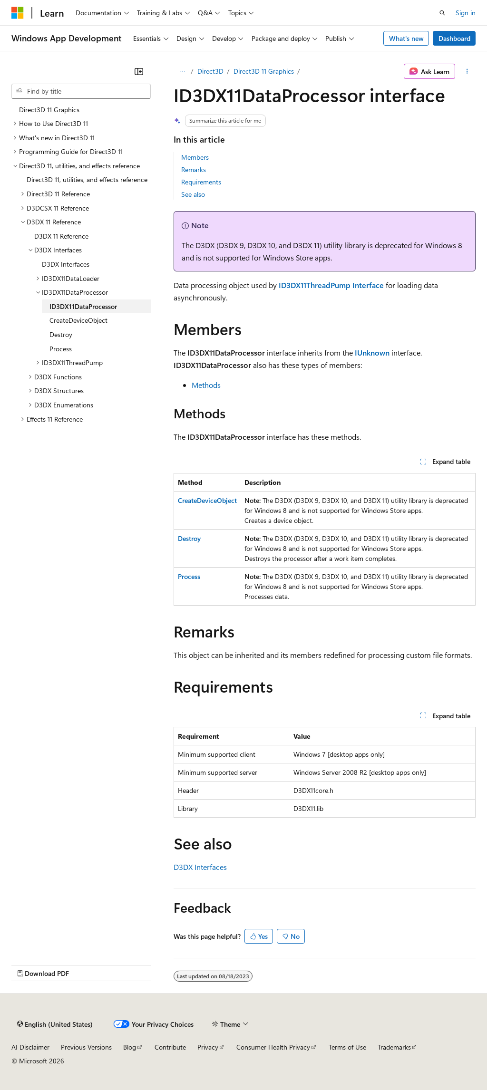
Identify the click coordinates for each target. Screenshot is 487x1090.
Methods (206, 385)
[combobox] (81, 91)
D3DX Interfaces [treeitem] (65, 264)
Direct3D (210, 71)
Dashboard (454, 38)
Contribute (170, 1046)
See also (193, 194)
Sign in (466, 12)
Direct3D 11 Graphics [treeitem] (49, 109)
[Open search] (442, 12)
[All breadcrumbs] (182, 71)
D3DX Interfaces (200, 867)
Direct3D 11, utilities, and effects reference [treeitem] (87, 179)
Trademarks (394, 1046)
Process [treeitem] (60, 348)
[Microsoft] (17, 13)
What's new (406, 38)
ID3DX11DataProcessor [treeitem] (83, 306)
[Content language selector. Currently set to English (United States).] (54, 1024)
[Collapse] (139, 71)
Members (195, 157)
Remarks (193, 169)
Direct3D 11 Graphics (264, 71)
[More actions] (467, 71)
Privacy (207, 1046)
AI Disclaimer (30, 1046)
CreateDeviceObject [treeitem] (78, 320)
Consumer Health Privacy (273, 1046)
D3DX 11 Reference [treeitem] (61, 236)
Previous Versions (86, 1046)
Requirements (201, 181)
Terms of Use (347, 1046)
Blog (129, 1046)
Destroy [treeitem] (60, 334)
